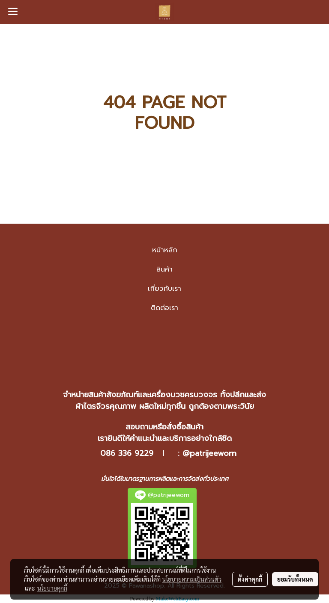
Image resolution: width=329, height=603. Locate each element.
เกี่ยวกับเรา (164, 289)
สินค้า (164, 269)
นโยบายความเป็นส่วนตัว (191, 579)
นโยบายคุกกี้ (52, 588)
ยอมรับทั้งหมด (295, 579)
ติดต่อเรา (164, 308)
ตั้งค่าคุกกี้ (250, 579)
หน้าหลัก (164, 250)
